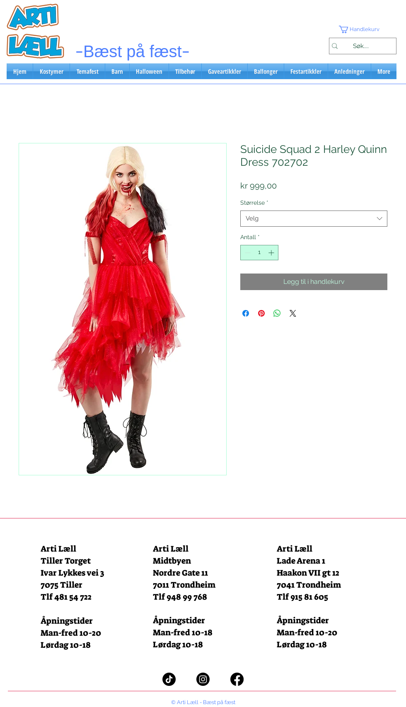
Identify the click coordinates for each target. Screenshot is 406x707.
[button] (362, 29)
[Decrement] (247, 252)
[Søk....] (361, 46)
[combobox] (313, 219)
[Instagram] (203, 679)
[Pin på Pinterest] (261, 313)
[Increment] (272, 252)
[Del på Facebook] (246, 313)
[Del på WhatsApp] (277, 313)
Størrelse (254, 202)
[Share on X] (293, 313)
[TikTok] (169, 679)
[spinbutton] (259, 252)
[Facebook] (237, 679)
